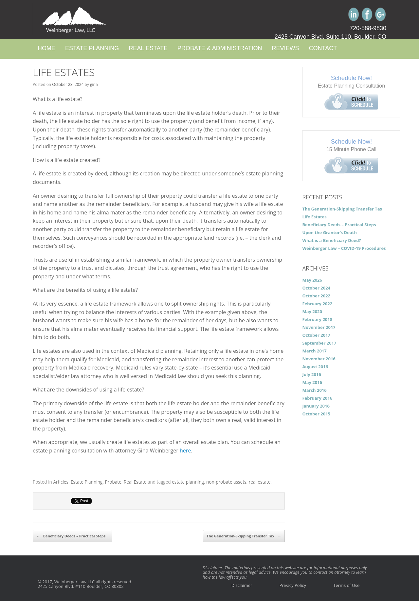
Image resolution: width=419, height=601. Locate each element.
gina (94, 84)
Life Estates (64, 72)
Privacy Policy (293, 585)
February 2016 (317, 398)
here (185, 450)
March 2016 (314, 390)
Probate (113, 482)
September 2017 (319, 343)
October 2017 (316, 335)
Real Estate (148, 48)
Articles (60, 482)
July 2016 (311, 374)
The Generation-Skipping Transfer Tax (244, 536)
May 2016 (312, 382)
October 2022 (316, 296)
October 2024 (316, 288)
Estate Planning (92, 48)
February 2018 (317, 319)
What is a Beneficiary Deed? (331, 240)
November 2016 (318, 359)
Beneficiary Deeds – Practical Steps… (72, 536)
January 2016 (316, 406)
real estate (260, 482)
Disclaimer (241, 585)
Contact (323, 48)
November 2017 (318, 327)
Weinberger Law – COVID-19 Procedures (344, 248)
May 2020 (312, 311)
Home (46, 48)
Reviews (285, 48)
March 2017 (314, 351)
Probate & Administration (219, 48)
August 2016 (315, 367)
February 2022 (317, 304)
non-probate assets (226, 482)
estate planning (188, 482)
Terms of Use (346, 585)
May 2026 (312, 280)
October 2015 (316, 414)
